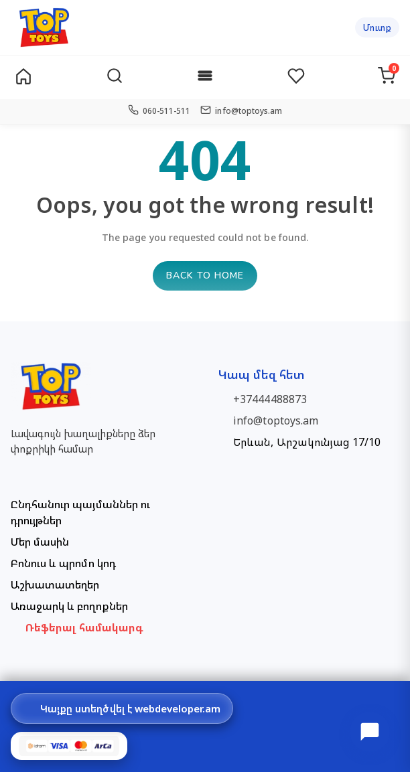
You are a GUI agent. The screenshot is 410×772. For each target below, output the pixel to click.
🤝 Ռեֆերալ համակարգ (78, 627)
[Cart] (386, 77)
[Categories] (205, 77)
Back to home (205, 275)
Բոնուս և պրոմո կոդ (63, 563)
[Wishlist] (296, 77)
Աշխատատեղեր (55, 584)
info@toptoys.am (277, 420)
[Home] (23, 77)
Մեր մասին (40, 541)
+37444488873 (271, 399)
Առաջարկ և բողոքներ (69, 606)
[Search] (114, 77)
